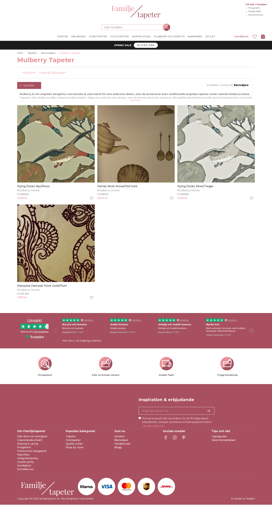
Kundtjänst (241, 36)
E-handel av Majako (243, 501)
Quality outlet (74, 447)
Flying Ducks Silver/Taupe (195, 189)
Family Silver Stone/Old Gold (117, 189)
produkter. (213, 85)
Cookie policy (25, 465)
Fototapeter (73, 443)
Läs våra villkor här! (153, 429)
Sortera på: (226, 85)
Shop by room (74, 450)
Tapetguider (219, 439)
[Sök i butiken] (134, 27)
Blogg (118, 450)
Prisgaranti (24, 450)
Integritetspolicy (27, 461)
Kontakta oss (25, 472)
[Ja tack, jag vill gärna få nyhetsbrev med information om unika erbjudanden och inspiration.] (176, 414)
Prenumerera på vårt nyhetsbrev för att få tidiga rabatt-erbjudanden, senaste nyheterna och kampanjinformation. (177, 425)
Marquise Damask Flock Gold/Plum (42, 288)
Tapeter (71, 439)
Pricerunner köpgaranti (32, 454)
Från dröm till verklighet (32, 439)
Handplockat (122, 447)
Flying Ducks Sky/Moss (33, 189)
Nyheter (119, 439)
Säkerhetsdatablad (223, 443)
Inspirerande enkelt (29, 443)
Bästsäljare (121, 443)
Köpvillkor (23, 457)
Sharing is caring (27, 447)
